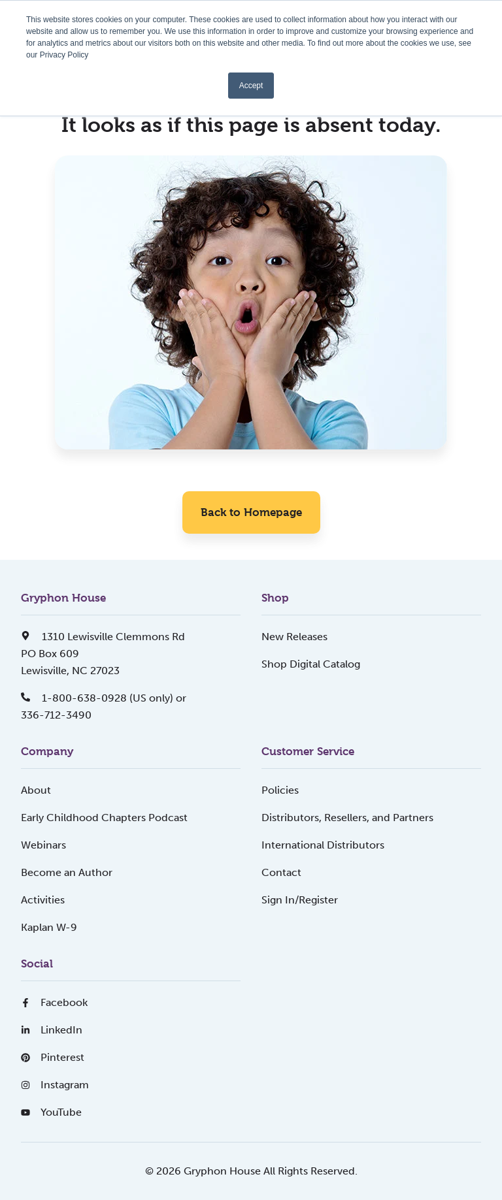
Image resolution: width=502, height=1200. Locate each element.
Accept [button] (251, 85)
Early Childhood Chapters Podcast (104, 817)
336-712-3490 (56, 715)
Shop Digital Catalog (310, 664)
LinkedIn (51, 1030)
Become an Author (66, 872)
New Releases (294, 636)
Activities (43, 900)
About (36, 790)
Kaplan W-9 (49, 927)
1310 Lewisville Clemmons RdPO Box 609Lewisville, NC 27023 (103, 653)
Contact (281, 872)
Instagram (55, 1084)
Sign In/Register (299, 900)
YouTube (51, 1112)
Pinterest (52, 1057)
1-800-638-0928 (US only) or (103, 698)
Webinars (43, 845)
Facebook (54, 1002)
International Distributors (322, 845)
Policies (280, 790)
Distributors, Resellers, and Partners (347, 817)
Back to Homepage (251, 512)
